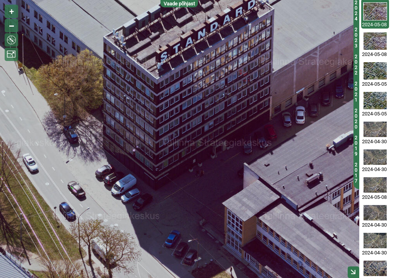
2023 (356, 38)
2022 (356, 65)
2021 (356, 92)
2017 (356, 173)
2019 (356, 146)
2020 (356, 119)
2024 (356, 11)
